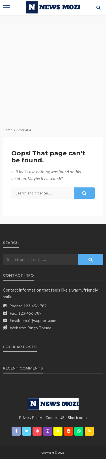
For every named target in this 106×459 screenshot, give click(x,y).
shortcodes (77, 417)
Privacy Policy (30, 417)
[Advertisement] (53, 70)
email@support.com (38, 320)
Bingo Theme (39, 327)
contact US (55, 417)
